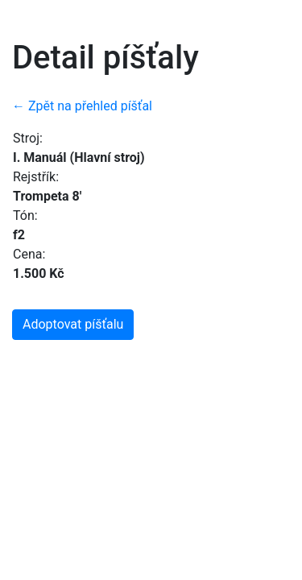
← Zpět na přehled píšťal (82, 106)
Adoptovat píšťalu (73, 324)
